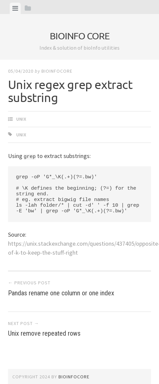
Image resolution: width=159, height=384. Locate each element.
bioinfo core (80, 35)
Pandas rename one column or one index (79, 288)
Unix (21, 119)
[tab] (15, 8)
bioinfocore (56, 71)
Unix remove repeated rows (79, 329)
